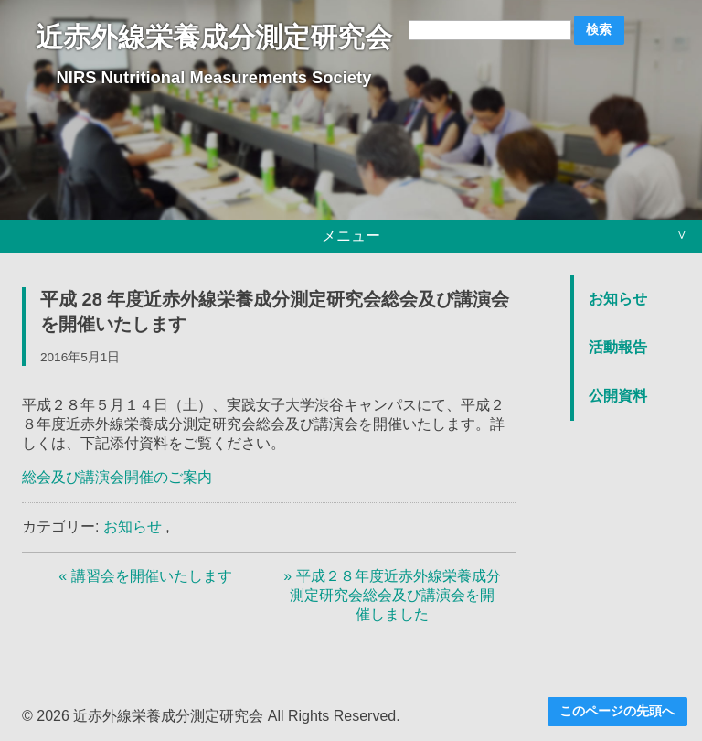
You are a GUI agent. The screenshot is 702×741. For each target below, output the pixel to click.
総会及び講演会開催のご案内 (117, 477)
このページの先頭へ (617, 711)
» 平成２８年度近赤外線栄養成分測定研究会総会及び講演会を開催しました (391, 595)
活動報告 (618, 347)
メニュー (351, 235)
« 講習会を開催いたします (144, 576)
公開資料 (618, 395)
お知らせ (132, 526)
